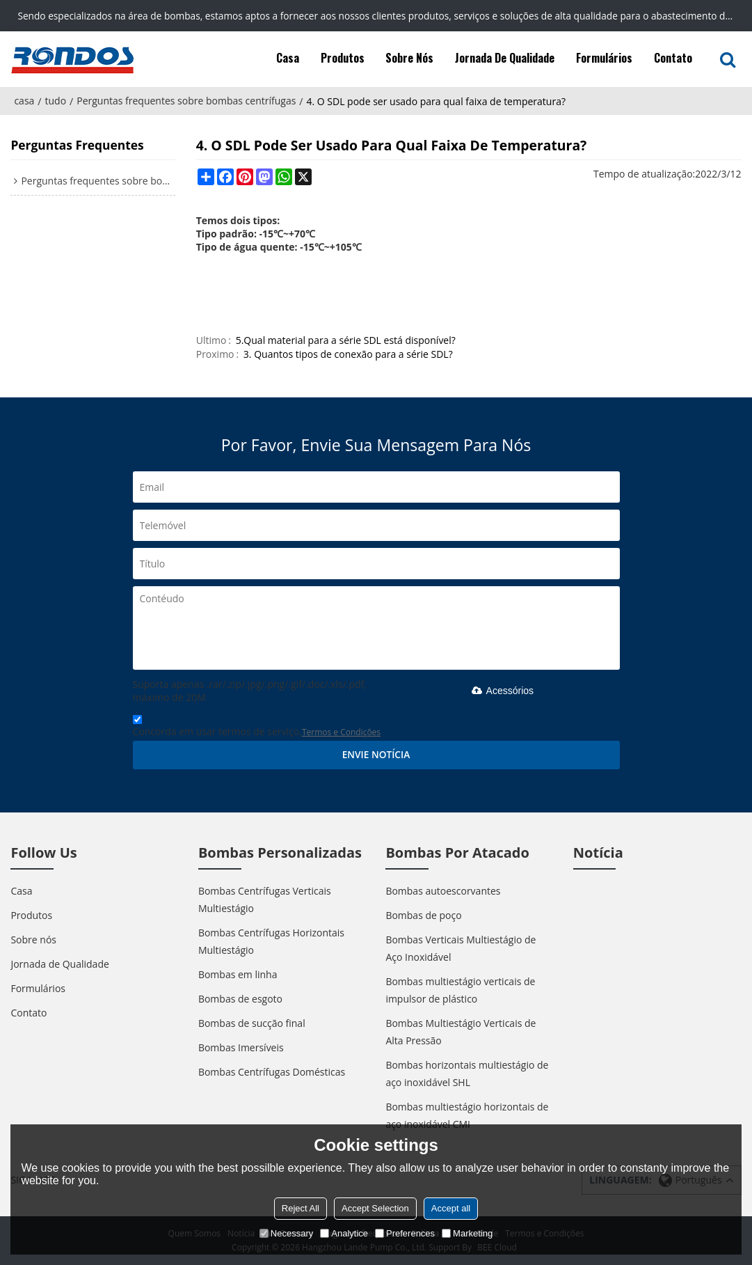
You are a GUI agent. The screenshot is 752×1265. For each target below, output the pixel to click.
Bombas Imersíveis (241, 1047)
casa (24, 100)
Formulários (604, 57)
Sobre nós (409, 57)
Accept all (450, 1208)
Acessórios (500, 690)
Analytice (344, 1233)
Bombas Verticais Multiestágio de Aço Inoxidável (460, 948)
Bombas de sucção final (251, 1023)
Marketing (467, 1233)
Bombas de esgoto (240, 998)
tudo (55, 100)
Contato (673, 57)
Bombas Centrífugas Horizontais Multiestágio (271, 941)
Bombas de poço (423, 915)
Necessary (286, 1233)
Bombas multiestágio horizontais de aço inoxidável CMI (466, 1115)
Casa (287, 57)
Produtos (343, 57)
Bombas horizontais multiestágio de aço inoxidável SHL (466, 1073)
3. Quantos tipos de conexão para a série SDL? (348, 354)
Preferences (405, 1233)
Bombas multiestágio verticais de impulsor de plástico (460, 990)
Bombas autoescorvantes (442, 890)
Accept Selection (375, 1208)
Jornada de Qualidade (504, 57)
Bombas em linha (238, 974)
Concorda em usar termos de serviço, (257, 728)
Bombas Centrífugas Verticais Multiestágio (264, 899)
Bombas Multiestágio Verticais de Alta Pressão (460, 1031)
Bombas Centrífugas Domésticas (271, 1071)
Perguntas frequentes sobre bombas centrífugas (186, 100)
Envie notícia (376, 754)
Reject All (300, 1208)
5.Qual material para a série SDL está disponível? (346, 340)
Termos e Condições (341, 732)
